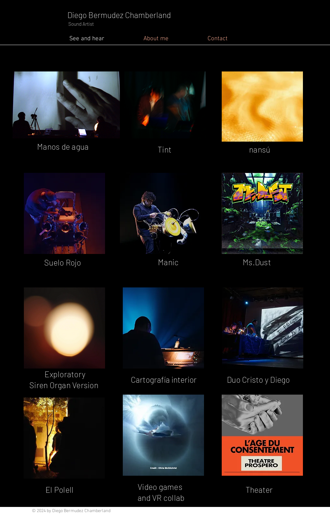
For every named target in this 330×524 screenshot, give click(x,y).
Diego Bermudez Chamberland (119, 15)
